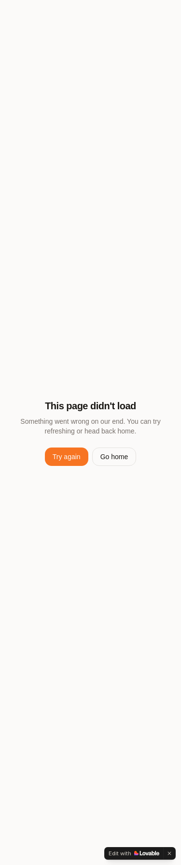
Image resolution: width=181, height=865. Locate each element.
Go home (114, 457)
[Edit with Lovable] (134, 853)
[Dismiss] (169, 853)
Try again (67, 457)
